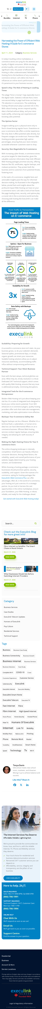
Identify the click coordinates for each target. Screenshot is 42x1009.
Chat (11, 9)
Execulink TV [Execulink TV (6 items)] (26, 700)
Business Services (10, 607)
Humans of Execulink (12, 621)
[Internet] (16, 17)
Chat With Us (10, 918)
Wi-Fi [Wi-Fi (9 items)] (32, 751)
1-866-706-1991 (8, 9)
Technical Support (11, 636)
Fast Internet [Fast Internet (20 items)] (9, 705)
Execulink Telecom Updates (14, 617)
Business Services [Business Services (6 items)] (30, 661)
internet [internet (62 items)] (8, 728)
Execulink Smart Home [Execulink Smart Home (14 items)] (12, 695)
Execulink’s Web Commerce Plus (14, 478)
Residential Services (11, 631)
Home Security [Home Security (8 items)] (19, 717)
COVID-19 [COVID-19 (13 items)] (20, 672)
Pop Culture (8, 626)
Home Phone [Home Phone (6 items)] (7, 717)
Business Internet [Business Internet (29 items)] (12, 661)
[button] (34, 9)
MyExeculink (18, 9)
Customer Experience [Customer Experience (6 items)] (10, 678)
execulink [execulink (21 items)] (19, 683)
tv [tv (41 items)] (25, 750)
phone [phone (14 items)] (5, 739)
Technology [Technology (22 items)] (15, 750)
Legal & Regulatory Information (21, 1003)
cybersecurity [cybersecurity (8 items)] (7, 684)
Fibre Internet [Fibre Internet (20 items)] (9, 711)
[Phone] (35, 17)
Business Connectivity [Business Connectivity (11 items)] (11, 655)
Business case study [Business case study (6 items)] (20, 650)
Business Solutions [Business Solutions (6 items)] (9, 667)
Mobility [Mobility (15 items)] (30, 728)
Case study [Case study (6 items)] (21, 667)
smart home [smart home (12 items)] (30, 745)
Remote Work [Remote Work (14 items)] (17, 739)
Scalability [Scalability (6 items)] (6, 745)
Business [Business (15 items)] (6, 650)
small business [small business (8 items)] (17, 745)
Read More (10, 557)
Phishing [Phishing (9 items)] (30, 734)
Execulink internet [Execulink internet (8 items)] (9, 689)
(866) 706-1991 (10, 896)
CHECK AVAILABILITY (13, 878)
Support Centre (11, 933)
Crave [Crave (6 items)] (29, 672)
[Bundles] (7, 17)
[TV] (25, 17)
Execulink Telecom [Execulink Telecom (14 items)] (10, 700)
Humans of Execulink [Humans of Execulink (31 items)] (23, 722)
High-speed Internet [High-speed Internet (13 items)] (27, 711)
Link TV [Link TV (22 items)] (19, 728)
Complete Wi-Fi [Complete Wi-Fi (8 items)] (8, 672)
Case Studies (9, 612)
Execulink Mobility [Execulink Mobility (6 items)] (24, 689)
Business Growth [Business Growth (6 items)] (28, 656)
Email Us (8, 925)
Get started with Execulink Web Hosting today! (21, 499)
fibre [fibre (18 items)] (20, 705)
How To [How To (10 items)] (5, 722)
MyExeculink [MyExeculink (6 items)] (19, 734)
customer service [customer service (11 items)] (27, 678)
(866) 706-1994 (10, 908)
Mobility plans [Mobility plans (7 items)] (7, 734)
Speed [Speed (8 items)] (5, 751)
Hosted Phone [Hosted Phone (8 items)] (32, 717)
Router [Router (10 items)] (28, 739)
